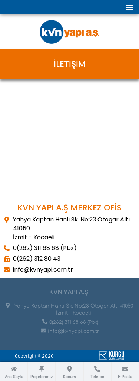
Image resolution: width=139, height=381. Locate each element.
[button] (129, 7)
